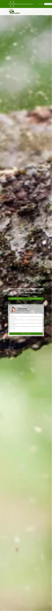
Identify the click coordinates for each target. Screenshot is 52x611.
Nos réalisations (16, 298)
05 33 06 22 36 (9, 4)
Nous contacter (35, 298)
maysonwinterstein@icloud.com (23, 4)
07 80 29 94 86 (12, 4)
